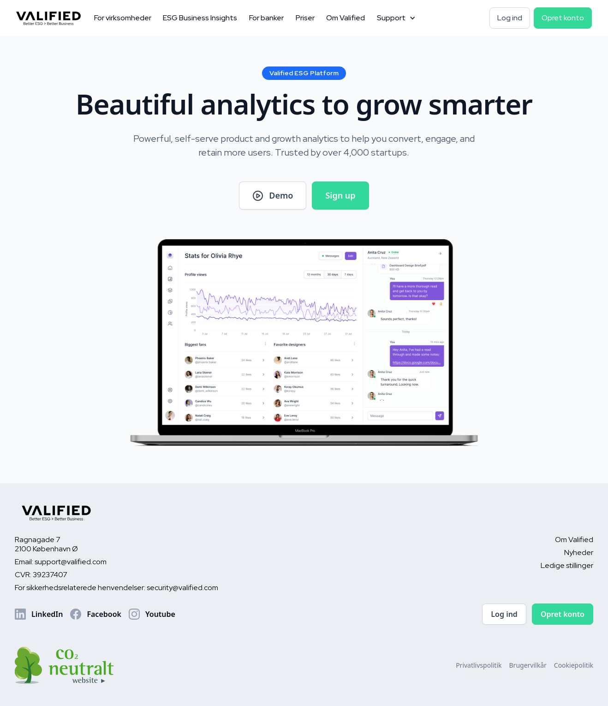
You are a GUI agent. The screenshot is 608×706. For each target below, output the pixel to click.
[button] (396, 18)
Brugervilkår (528, 665)
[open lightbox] (272, 195)
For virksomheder (122, 18)
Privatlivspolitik (478, 665)
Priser (305, 18)
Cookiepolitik (573, 665)
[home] (52, 18)
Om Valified (345, 18)
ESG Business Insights (200, 18)
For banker (266, 18)
